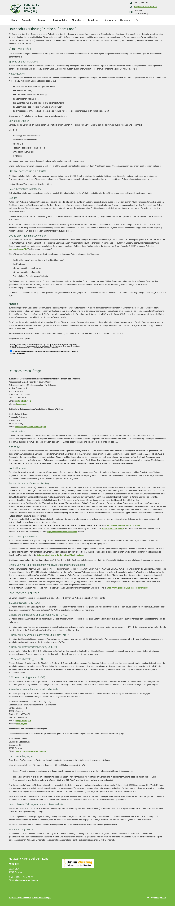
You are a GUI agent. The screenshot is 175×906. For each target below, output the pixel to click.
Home (14, 20)
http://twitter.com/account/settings (62, 532)
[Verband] (115, 20)
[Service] (130, 20)
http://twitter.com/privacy (113, 528)
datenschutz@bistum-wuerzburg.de (30, 427)
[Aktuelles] (83, 20)
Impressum (14, 897)
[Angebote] (33, 20)
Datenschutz (25, 897)
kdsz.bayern (21, 404)
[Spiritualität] (67, 20)
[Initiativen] (100, 20)
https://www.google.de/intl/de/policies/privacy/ (127, 588)
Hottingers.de (160, 897)
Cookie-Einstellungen (41, 897)
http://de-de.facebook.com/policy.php (123, 525)
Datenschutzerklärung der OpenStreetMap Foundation (60, 555)
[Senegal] (48, 20)
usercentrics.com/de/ (18, 249)
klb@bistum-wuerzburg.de (145, 6)
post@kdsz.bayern (23, 401)
